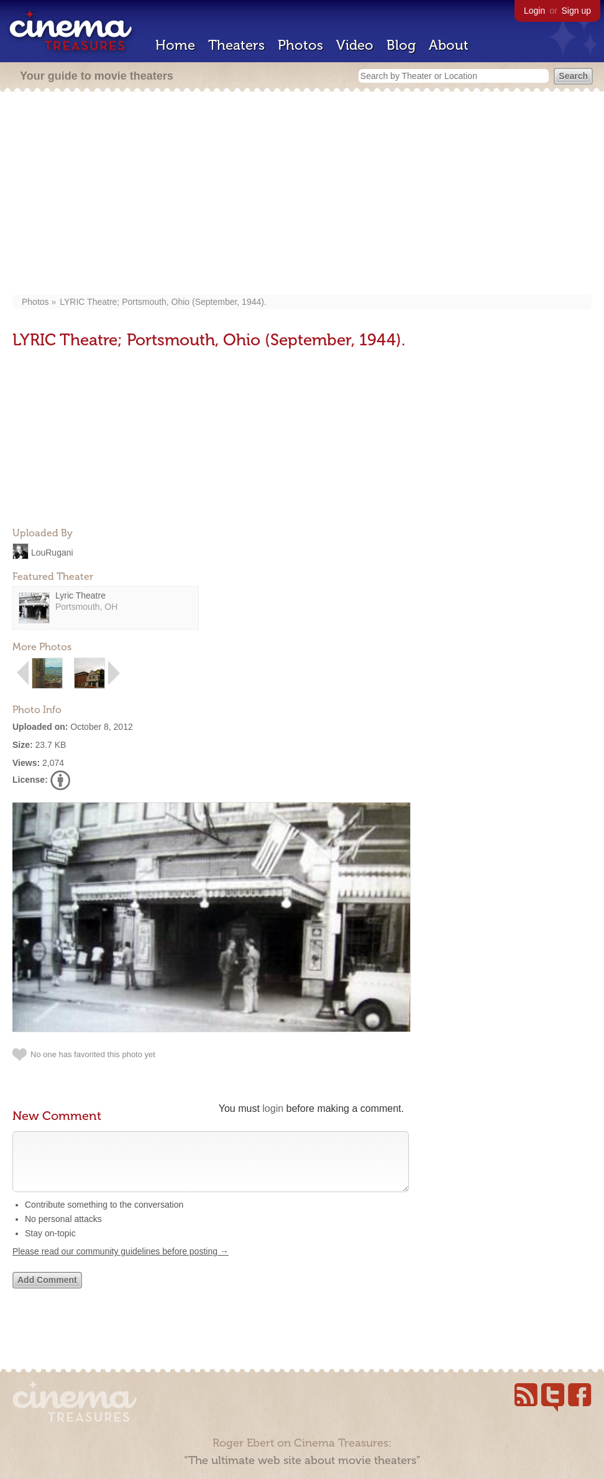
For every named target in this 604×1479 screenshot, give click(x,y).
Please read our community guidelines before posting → (120, 1264)
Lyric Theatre (80, 595)
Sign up (576, 11)
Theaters (236, 45)
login (272, 1108)
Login (534, 11)
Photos (300, 45)
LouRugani (52, 552)
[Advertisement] (302, 194)
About (449, 45)
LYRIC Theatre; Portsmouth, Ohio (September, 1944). (163, 302)
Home (175, 45)
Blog (401, 45)
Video (354, 45)
